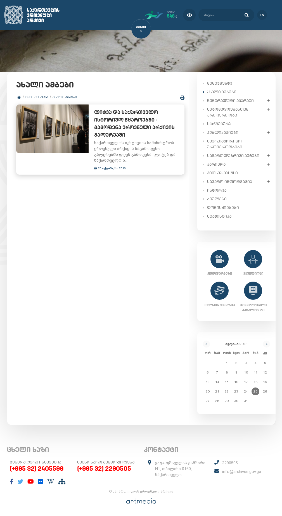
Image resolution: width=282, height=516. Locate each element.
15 (227, 382)
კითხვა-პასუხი (222, 172)
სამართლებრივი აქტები (233, 155)
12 (265, 372)
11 (255, 372)
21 (217, 391)
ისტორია (216, 189)
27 (208, 401)
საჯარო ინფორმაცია (229, 181)
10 (246, 372)
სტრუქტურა (219, 123)
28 (217, 401)
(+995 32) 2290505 (104, 468)
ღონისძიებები (223, 207)
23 (236, 391)
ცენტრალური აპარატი (230, 100)
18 (255, 382)
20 (208, 391)
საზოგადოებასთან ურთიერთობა (227, 111)
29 (227, 401)
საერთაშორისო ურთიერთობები (224, 143)
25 (255, 391)
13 (208, 382)
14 (217, 382)
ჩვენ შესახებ (37, 97)
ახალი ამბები (65, 97)
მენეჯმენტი (219, 82)
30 (236, 401)
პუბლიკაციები (222, 132)
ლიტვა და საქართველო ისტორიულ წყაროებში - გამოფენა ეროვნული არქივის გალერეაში (132, 123)
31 (246, 401)
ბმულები (217, 198)
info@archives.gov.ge (241, 471)
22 (227, 391)
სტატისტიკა (219, 215)
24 (246, 391)
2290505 (230, 463)
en (262, 14)
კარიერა (216, 164)
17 (246, 382)
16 (236, 382)
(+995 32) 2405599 (36, 468)
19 (265, 382)
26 (265, 391)
